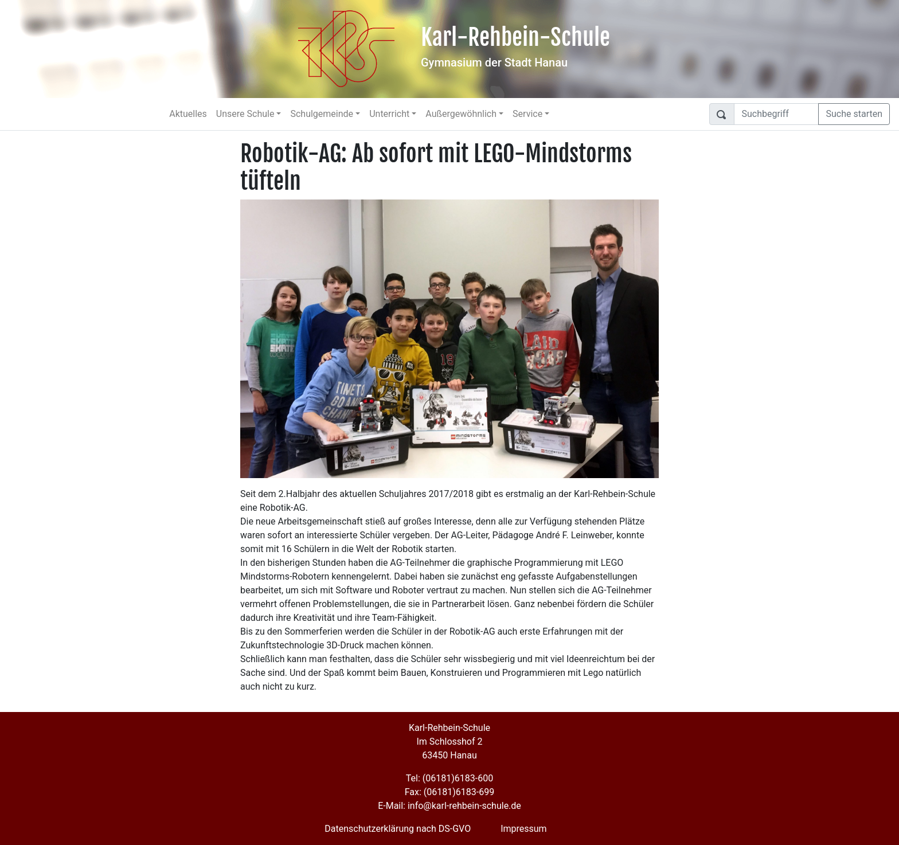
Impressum (524, 828)
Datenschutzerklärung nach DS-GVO (398, 828)
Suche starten (854, 113)
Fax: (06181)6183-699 (449, 792)
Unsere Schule (245, 113)
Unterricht (389, 113)
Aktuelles (188, 113)
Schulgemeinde (321, 113)
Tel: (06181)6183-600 (449, 778)
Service (527, 113)
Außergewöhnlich (461, 113)
